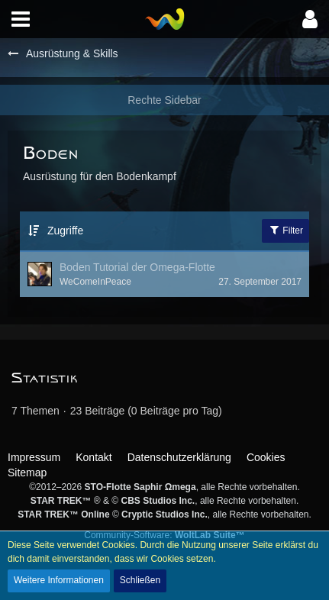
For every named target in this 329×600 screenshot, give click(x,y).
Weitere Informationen (59, 580)
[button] (21, 19)
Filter (285, 230)
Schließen (140, 580)
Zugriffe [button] (65, 230)
